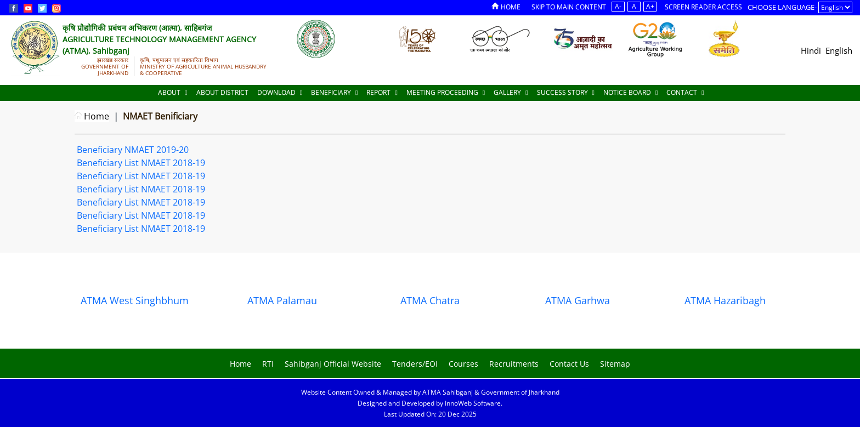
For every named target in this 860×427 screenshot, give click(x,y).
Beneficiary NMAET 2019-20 (133, 150)
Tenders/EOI (415, 363)
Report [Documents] (381, 92)
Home (505, 7)
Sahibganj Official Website (333, 363)
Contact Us (569, 363)
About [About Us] (172, 92)
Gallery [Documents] (511, 92)
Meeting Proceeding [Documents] (445, 92)
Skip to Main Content (568, 7)
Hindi (811, 50)
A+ (650, 6)
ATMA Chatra (430, 300)
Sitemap (615, 363)
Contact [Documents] (685, 92)
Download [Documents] (279, 92)
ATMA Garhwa (577, 300)
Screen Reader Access (703, 7)
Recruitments (514, 363)
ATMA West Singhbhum (135, 300)
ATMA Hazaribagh (725, 300)
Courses (463, 363)
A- (618, 6)
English (838, 50)
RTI (268, 363)
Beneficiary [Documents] (334, 92)
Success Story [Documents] (566, 92)
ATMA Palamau (282, 300)
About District (222, 92)
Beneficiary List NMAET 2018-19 (141, 163)
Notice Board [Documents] (630, 92)
